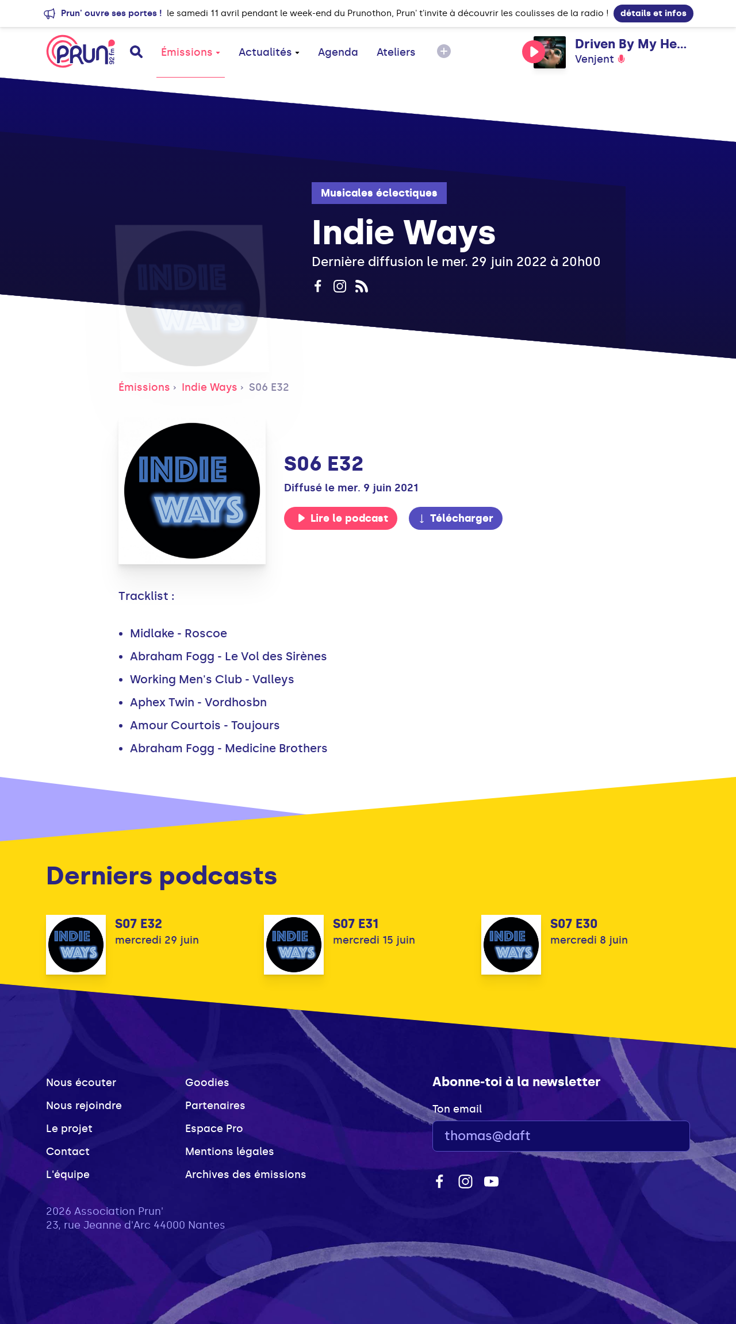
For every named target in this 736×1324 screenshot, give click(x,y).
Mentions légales (229, 1151)
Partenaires (215, 1105)
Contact (68, 1151)
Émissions (190, 52)
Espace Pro (214, 1128)
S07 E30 (573, 924)
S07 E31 (355, 924)
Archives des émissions (245, 1174)
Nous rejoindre (84, 1105)
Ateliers (396, 52)
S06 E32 (269, 387)
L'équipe (68, 1174)
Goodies (207, 1082)
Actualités (269, 52)
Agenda (338, 52)
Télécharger (455, 518)
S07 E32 (138, 924)
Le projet (69, 1128)
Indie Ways (209, 387)
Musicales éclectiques (379, 193)
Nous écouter (81, 1082)
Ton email (457, 1109)
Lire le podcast (342, 518)
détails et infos (653, 13)
